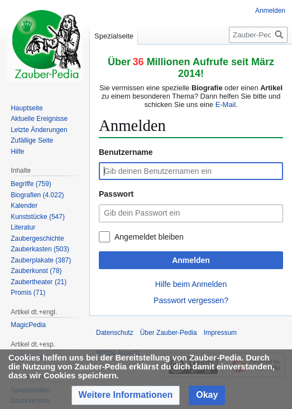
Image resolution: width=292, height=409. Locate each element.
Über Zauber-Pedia (168, 333)
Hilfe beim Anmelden (191, 284)
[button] (125, 395)
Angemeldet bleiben (149, 236)
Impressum (220, 333)
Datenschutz (114, 333)
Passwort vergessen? (191, 300)
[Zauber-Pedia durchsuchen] (258, 35)
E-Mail (226, 104)
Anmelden (191, 260)
